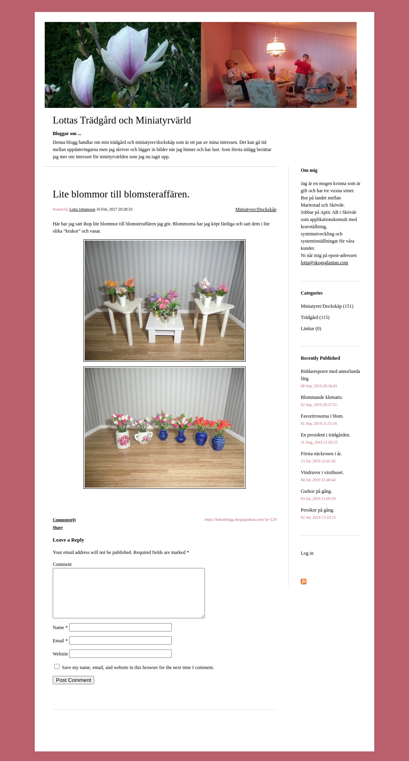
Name (60, 637)
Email (60, 650)
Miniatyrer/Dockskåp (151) (327, 306)
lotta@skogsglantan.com (324, 262)
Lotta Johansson (82, 209)
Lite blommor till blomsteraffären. (121, 194)
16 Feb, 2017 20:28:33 (114, 209)
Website (60, 663)
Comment (62, 564)
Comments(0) (64, 520)
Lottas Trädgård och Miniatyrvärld (122, 120)
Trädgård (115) (315, 317)
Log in (307, 553)
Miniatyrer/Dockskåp (255, 209)
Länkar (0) (311, 328)
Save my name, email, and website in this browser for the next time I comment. (138, 677)
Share (58, 527)
